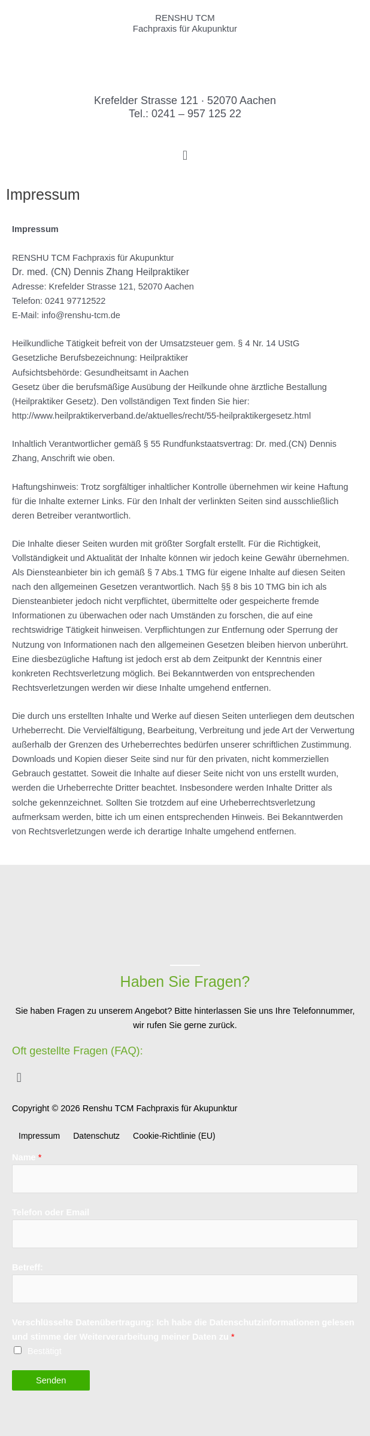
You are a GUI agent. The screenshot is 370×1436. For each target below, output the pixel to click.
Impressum (39, 1136)
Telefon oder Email (50, 1212)
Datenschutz (96, 1136)
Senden (51, 1380)
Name (26, 1157)
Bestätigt (45, 1351)
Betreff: (27, 1267)
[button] (185, 155)
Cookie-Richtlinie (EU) (174, 1136)
